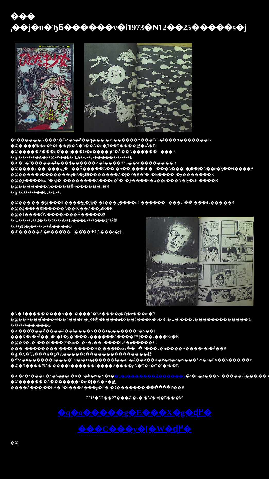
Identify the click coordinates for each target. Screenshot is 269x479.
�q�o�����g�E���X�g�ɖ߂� (134, 412)
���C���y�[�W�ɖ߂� (135, 428)
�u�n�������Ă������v (149, 376)
